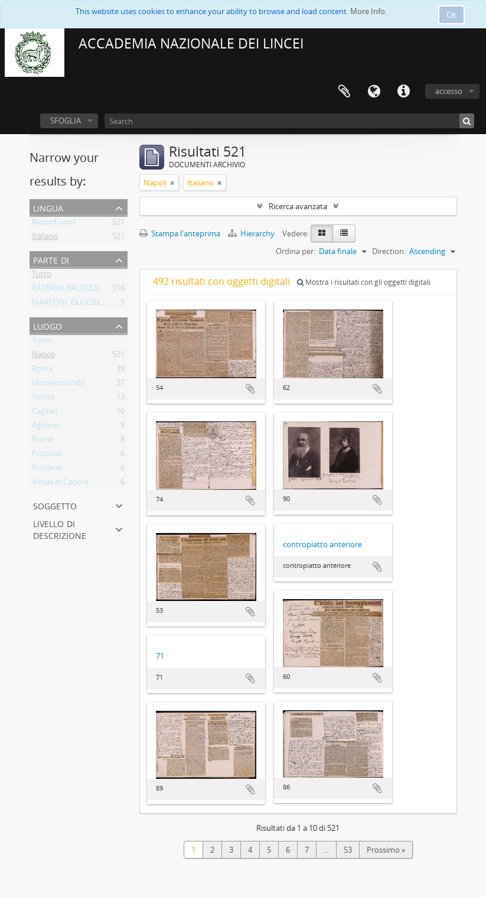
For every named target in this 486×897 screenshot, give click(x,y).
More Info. (368, 11)
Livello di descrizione (59, 528)
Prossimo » (386, 849)
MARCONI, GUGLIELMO (73, 304)
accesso (448, 91)
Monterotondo (58, 384)
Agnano (45, 427)
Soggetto (55, 505)
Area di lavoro (344, 91)
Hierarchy (252, 233)
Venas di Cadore (60, 484)
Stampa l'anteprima (179, 233)
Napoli (43, 356)
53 (348, 849)
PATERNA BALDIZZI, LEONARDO (87, 290)
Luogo (47, 325)
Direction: (389, 251)
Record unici (53, 224)
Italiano (45, 238)
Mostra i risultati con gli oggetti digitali (363, 282)
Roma (42, 370)
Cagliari (44, 413)
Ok (451, 14)
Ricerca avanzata (298, 206)
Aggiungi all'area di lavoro (250, 389)
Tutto (41, 276)
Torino (43, 399)
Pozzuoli (46, 455)
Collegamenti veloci (403, 91)
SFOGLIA (65, 120)
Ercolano (47, 469)
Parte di (51, 259)
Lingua (374, 91)
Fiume (43, 441)
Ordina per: (295, 251)
